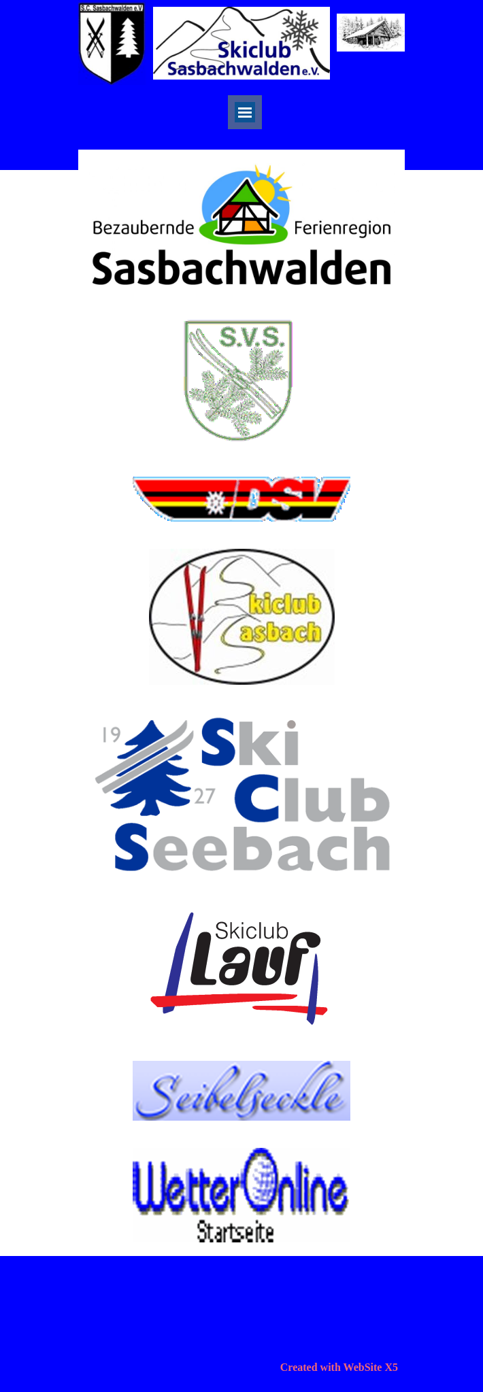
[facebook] (374, 126)
